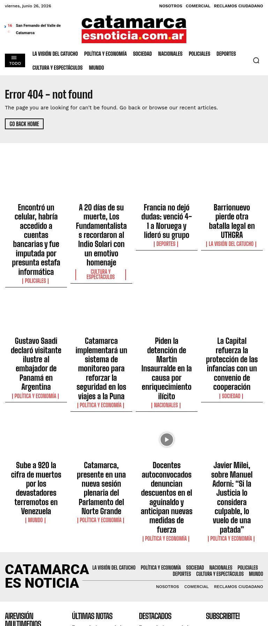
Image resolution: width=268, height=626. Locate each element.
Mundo (36, 419)
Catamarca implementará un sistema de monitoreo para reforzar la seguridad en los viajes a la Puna (101, 312)
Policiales (36, 238)
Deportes (166, 225)
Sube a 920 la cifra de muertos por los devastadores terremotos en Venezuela (36, 403)
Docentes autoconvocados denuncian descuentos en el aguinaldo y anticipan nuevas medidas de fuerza (166, 409)
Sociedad (232, 322)
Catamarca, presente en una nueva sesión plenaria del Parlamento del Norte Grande (101, 403)
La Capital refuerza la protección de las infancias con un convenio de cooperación (232, 306)
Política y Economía (36, 322)
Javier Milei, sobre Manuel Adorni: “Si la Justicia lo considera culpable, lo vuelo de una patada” (232, 406)
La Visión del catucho (232, 219)
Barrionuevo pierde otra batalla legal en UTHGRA (232, 209)
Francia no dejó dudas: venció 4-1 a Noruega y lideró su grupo (166, 212)
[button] (256, 60)
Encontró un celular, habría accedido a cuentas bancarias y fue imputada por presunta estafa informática (36, 218)
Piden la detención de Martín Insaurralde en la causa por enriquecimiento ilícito (166, 306)
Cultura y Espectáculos (101, 238)
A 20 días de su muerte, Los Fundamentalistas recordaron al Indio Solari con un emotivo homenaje (101, 218)
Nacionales (167, 322)
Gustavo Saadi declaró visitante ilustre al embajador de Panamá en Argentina (36, 306)
